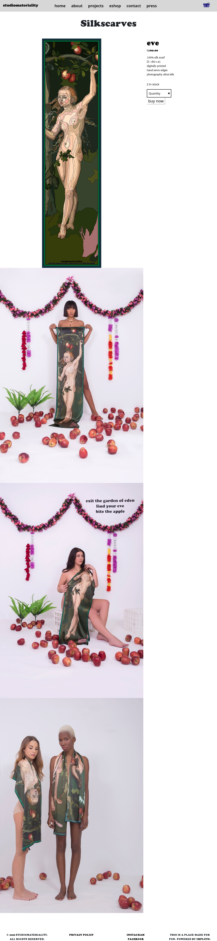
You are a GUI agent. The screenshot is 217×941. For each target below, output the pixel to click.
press (151, 5)
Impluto (203, 939)
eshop (115, 5)
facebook (136, 939)
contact (133, 5)
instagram (136, 934)
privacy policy (81, 934)
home (60, 5)
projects (96, 5)
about (76, 5)
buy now (156, 100)
